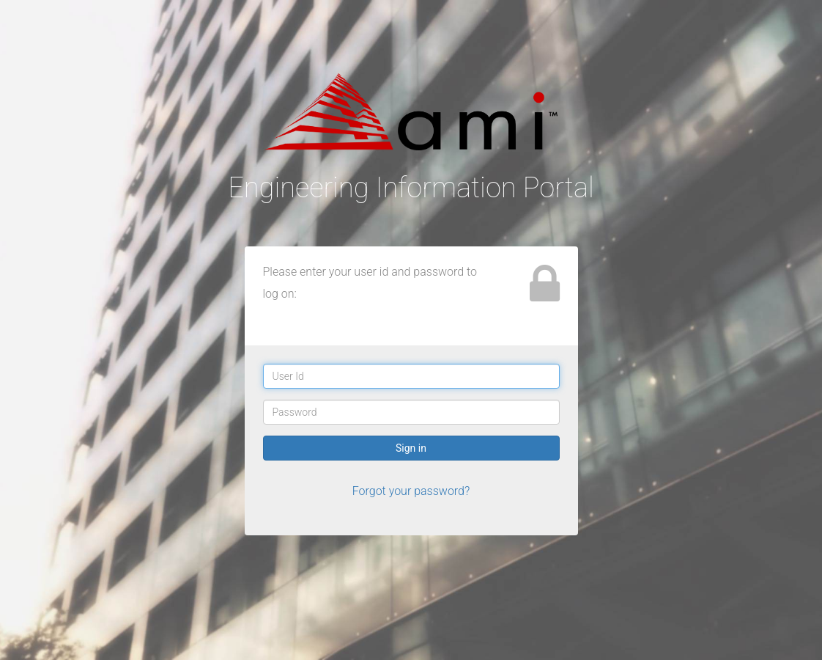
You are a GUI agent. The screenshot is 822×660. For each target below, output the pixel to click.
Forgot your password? (411, 491)
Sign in (411, 448)
